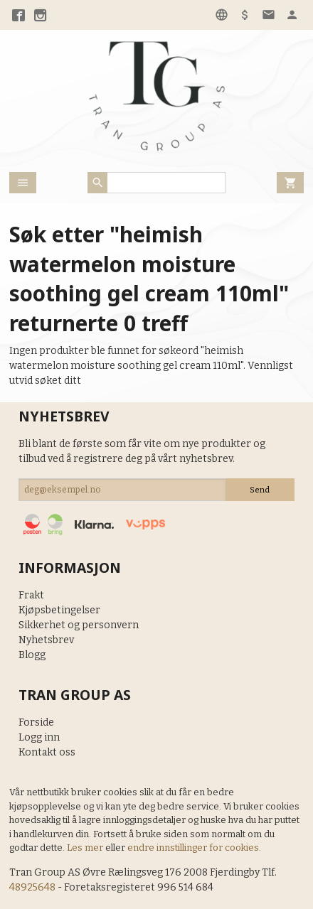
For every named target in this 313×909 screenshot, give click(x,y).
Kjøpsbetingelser (59, 610)
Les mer (86, 847)
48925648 (32, 887)
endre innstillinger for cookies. (194, 847)
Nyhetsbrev (46, 640)
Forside (36, 722)
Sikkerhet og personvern (78, 625)
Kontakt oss (46, 752)
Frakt (31, 595)
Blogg (32, 655)
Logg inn (39, 737)
